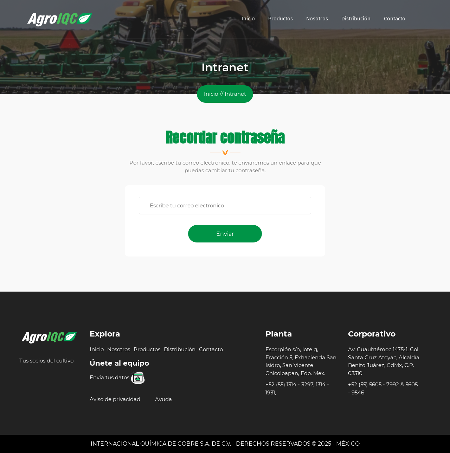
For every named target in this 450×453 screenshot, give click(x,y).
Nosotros (317, 18)
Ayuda (163, 399)
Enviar (225, 234)
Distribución (356, 18)
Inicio (248, 18)
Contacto (394, 18)
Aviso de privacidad (115, 399)
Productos (280, 18)
